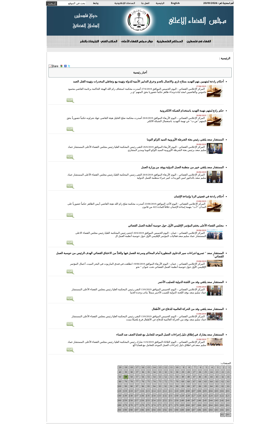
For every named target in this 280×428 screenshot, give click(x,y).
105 (205, 390)
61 (228, 381)
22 (223, 372)
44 (211, 376)
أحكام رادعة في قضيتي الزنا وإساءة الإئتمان (199, 196)
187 (194, 409)
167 (194, 405)
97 (137, 386)
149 (182, 400)
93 (160, 386)
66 (200, 381)
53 (160, 376)
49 (183, 376)
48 (188, 376)
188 (188, 409)
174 (154, 405)
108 (188, 390)
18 (131, 367)
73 (160, 381)
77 (137, 381)
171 (171, 405)
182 (222, 409)
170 (176, 405)
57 (137, 376)
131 (171, 395)
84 (211, 386)
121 (228, 395)
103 (216, 390)
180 (119, 405)
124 (211, 395)
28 (188, 372)
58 (131, 376)
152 (165, 400)
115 (148, 390)
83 (217, 386)
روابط (96, 3)
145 (205, 400)
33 (160, 372)
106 (199, 390)
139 (125, 395)
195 (148, 409)
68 (188, 381)
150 (176, 400)
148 (188, 400)
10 (177, 367)
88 (188, 386)
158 (131, 400)
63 (217, 381)
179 (125, 405)
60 (120, 376)
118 (131, 390)
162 (222, 405)
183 (216, 409)
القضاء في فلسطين (200, 41)
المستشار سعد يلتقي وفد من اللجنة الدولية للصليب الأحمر (191, 282)
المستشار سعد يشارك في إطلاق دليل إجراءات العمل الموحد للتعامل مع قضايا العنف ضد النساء (170, 334)
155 (148, 400)
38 (131, 372)
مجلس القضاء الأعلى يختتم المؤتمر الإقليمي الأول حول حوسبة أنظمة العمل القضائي (176, 225)
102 (222, 390)
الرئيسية (160, 3)
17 (137, 367)
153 (159, 400)
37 (137, 372)
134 (154, 395)
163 (216, 405)
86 (200, 386)
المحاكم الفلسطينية (170, 41)
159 (125, 400)
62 (223, 381)
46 (200, 376)
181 (228, 409)
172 (165, 405)
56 (143, 376)
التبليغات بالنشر (89, 41)
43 (217, 376)
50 (177, 376)
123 (216, 395)
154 (154, 400)
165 (205, 405)
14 (154, 367)
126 (199, 395)
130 (176, 395)
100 (119, 386)
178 (131, 405)
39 (126, 372)
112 (165, 390)
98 (131, 386)
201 (228, 414)
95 (148, 386)
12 (165, 367)
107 (194, 390)
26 (200, 372)
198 (131, 409)
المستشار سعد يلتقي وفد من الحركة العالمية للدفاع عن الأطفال (188, 309)
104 (211, 390)
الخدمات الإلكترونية (125, 3)
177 (137, 405)
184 (211, 409)
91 (171, 386)
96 (143, 386)
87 (194, 386)
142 (222, 400)
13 (160, 367)
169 (182, 405)
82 (223, 386)
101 (228, 390)
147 (194, 400)
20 (120, 367)
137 (137, 395)
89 (183, 386)
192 (165, 409)
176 (142, 405)
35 (148, 372)
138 (131, 395)
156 (142, 400)
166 (199, 405)
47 (194, 376)
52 (165, 376)
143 (216, 400)
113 (159, 390)
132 (165, 395)
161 (228, 405)
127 (194, 395)
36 (143, 372)
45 (205, 376)
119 (125, 390)
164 (211, 405)
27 (194, 372)
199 (125, 409)
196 (142, 409)
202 (222, 414)
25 (205, 372)
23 (217, 372)
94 (154, 386)
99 (126, 386)
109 (182, 390)
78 (131, 381)
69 (183, 381)
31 (171, 372)
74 (154, 381)
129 (182, 395)
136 (142, 395)
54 (154, 376)
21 (228, 372)
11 (171, 367)
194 (154, 409)
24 (211, 372)
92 (165, 386)
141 (228, 400)
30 (177, 372)
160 (119, 400)
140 (119, 395)
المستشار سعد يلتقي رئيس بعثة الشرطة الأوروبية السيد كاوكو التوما (185, 139)
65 (205, 381)
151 (171, 400)
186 (199, 409)
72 (165, 381)
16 (143, 367)
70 (177, 381)
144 (211, 400)
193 (159, 409)
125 (205, 395)
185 (205, 409)
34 (154, 372)
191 (171, 409)
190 (176, 409)
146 (199, 400)
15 (148, 367)
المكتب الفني (110, 41)
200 (119, 409)
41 (228, 376)
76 (143, 381)
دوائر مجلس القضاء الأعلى (137, 41)
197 (137, 409)
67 (194, 381)
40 (120, 372)
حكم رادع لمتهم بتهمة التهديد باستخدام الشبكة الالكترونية (192, 110)
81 (228, 386)
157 (137, 400)
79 (126, 381)
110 (176, 390)
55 (148, 376)
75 (148, 381)
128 (188, 395)
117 (136, 390)
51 (171, 376)
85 (205, 386)
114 (153, 390)
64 (211, 381)
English (175, 3)
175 (148, 405)
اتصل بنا (145, 3)
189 (182, 409)
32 (165, 372)
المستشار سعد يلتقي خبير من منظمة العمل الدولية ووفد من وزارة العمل (182, 167)
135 (148, 395)
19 (126, 367)
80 (120, 381)
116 (142, 390)
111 (171, 390)
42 (223, 376)
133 (159, 395)
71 (171, 381)
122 (222, 395)
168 (188, 405)
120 (119, 390)
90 (177, 386)
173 (159, 405)
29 (183, 372)
